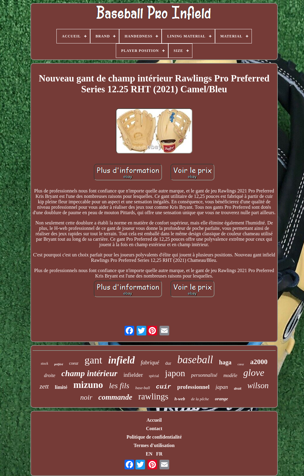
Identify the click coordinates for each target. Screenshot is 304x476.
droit (237, 388)
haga (225, 362)
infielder (133, 375)
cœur (240, 364)
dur (168, 363)
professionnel (193, 387)
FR (159, 453)
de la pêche (200, 399)
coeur (73, 363)
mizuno (88, 384)
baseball (195, 360)
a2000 (259, 362)
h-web (179, 399)
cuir (163, 386)
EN (149, 453)
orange (221, 398)
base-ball (142, 388)
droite (49, 375)
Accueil (154, 420)
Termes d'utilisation (154, 445)
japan (222, 387)
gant (93, 360)
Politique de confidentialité (154, 437)
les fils (119, 385)
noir (86, 397)
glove (253, 372)
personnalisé (204, 375)
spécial (154, 376)
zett (44, 386)
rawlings (153, 396)
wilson (258, 385)
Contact (154, 428)
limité (61, 387)
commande (115, 397)
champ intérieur (89, 373)
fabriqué (150, 363)
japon (175, 373)
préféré (58, 364)
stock (44, 363)
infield (121, 360)
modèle (230, 375)
